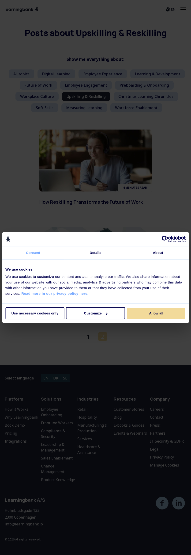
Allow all (156, 313)
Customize (95, 313)
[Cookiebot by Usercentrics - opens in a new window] (165, 239)
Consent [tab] (33, 253)
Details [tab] (95, 253)
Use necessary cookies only (34, 313)
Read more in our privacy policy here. (54, 293)
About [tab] (158, 253)
